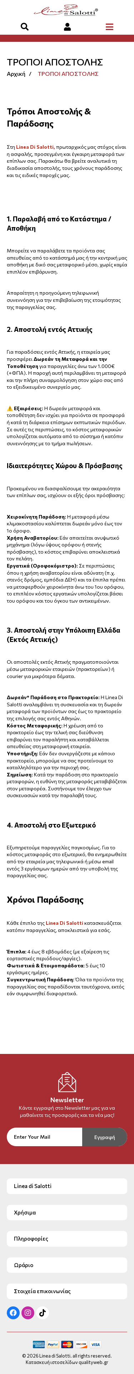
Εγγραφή (104, 1137)
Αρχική (16, 73)
